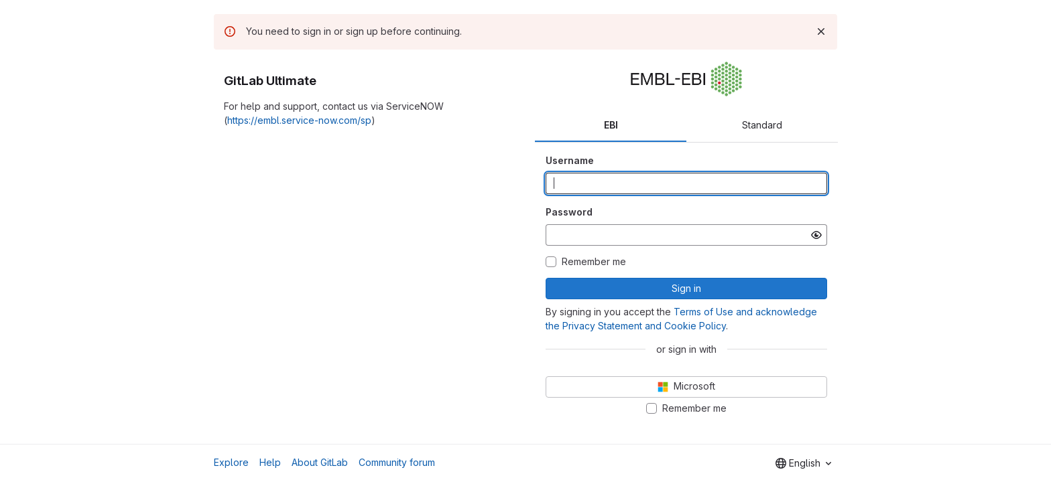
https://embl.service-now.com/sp (299, 120)
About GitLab (320, 462)
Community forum (397, 462)
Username (570, 160)
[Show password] (816, 235)
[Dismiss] (821, 31)
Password (569, 212)
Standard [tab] (762, 125)
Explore (231, 462)
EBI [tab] (611, 125)
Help (270, 462)
